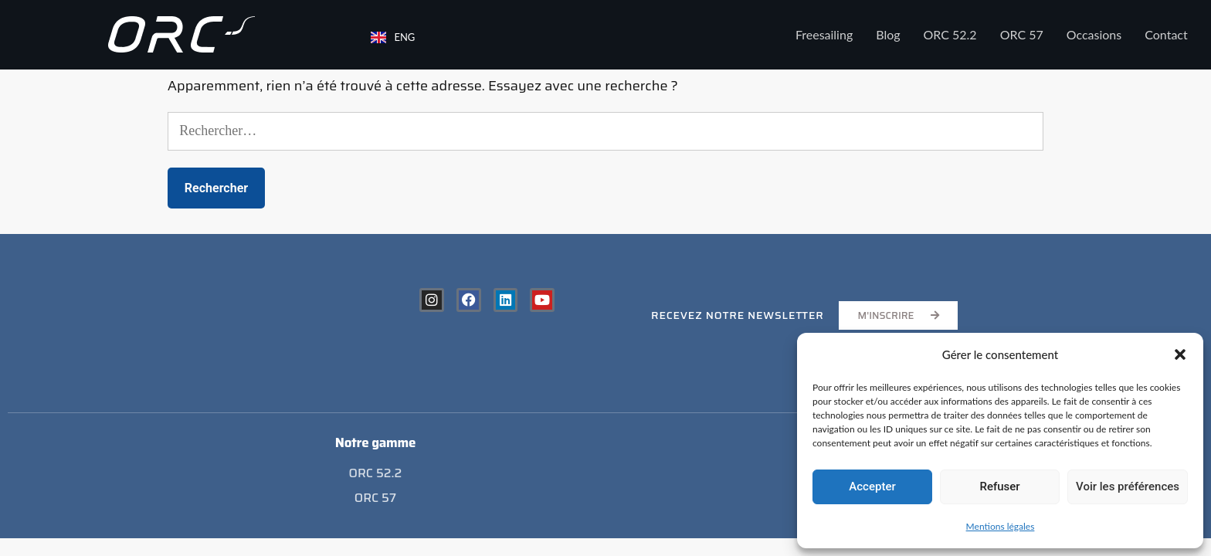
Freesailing (824, 34)
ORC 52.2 (950, 34)
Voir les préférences (1127, 486)
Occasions (1094, 34)
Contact (1166, 34)
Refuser (999, 486)
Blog (888, 34)
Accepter (872, 486)
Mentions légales (1000, 526)
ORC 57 (1021, 34)
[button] (1180, 354)
